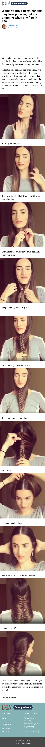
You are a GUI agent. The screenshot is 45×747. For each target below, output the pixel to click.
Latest (4, 718)
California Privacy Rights (31, 724)
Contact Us (5, 731)
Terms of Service (29, 718)
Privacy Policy (28, 721)
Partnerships (6, 729)
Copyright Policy (29, 727)
